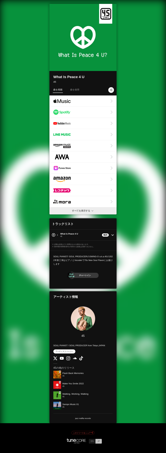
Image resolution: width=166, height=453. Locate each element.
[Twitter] (55, 359)
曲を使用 (74, 89)
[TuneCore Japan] (76, 442)
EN (92, 441)
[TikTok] (81, 360)
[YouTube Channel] (62, 359)
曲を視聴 (57, 89)
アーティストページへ (64, 351)
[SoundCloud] (75, 358)
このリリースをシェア (83, 433)
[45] (83, 318)
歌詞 (105, 235)
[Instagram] (68, 359)
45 (54, 81)
